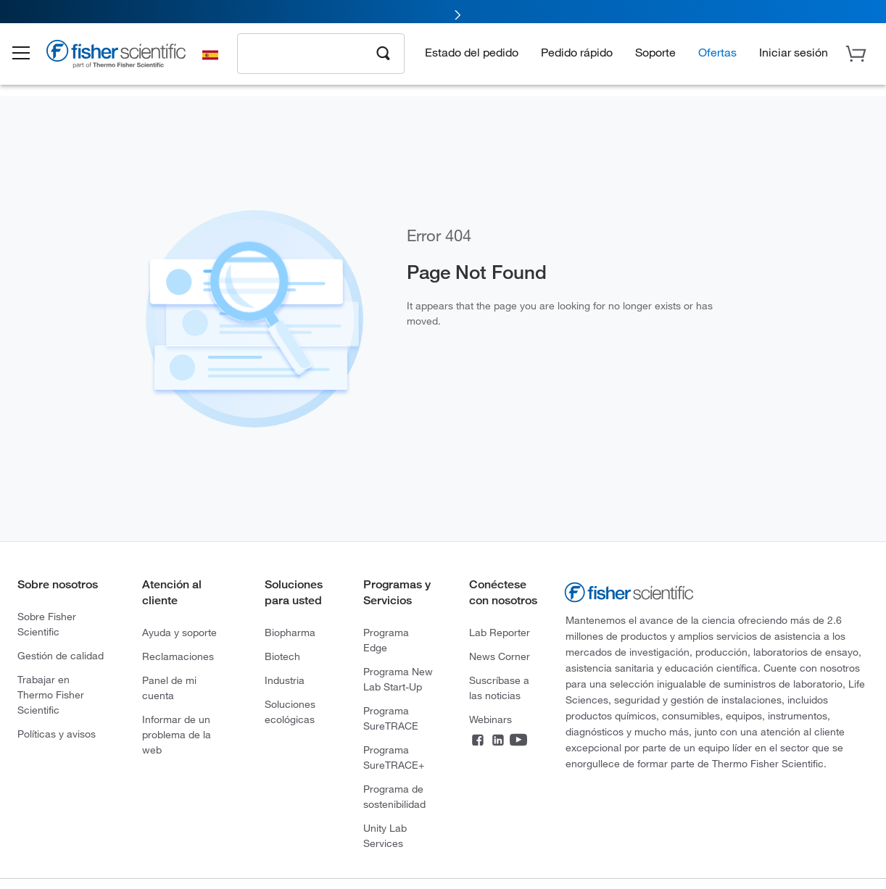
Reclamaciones (178, 656)
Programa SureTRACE (390, 718)
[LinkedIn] (498, 741)
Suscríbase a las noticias (499, 687)
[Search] (383, 55)
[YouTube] (518, 741)
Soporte (655, 55)
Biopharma (290, 632)
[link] (443, 12)
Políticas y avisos (56, 733)
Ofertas (717, 55)
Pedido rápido (577, 55)
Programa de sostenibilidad (394, 796)
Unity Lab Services (385, 835)
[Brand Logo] (127, 59)
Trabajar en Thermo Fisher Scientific (50, 694)
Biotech (282, 656)
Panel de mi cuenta (169, 687)
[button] (30, 56)
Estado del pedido (471, 55)
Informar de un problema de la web (176, 734)
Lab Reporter (499, 632)
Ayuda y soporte (179, 632)
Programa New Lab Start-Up (398, 679)
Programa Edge (386, 640)
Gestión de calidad (60, 655)
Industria (285, 680)
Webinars (490, 719)
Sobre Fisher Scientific (46, 624)
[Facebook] (478, 741)
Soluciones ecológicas (290, 711)
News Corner (499, 656)
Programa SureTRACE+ (393, 757)
